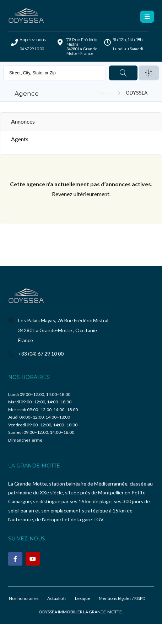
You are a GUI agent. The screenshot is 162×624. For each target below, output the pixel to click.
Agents (19, 139)
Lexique (82, 598)
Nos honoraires (24, 598)
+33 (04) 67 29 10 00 (41, 354)
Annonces (23, 121)
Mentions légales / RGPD (122, 598)
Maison (105, 93)
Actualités (56, 598)
